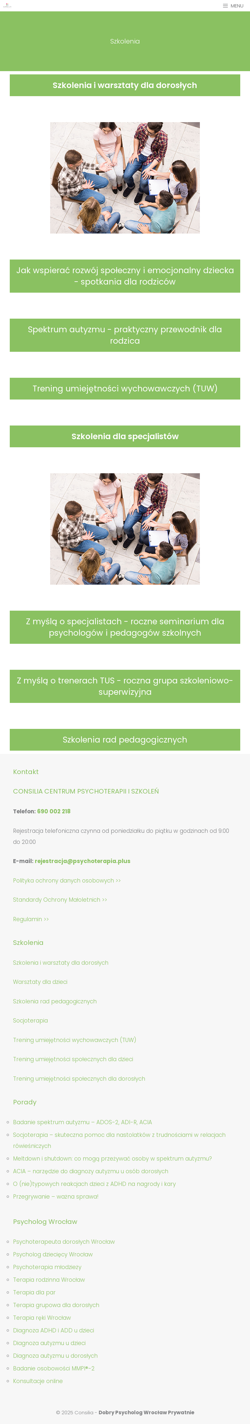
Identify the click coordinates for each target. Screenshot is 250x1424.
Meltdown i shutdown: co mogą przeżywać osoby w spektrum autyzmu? (112, 1159)
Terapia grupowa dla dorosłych (56, 1305)
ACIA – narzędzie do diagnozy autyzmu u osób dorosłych (90, 1171)
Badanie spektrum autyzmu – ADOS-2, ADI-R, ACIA (82, 1122)
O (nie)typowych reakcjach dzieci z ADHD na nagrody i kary (94, 1184)
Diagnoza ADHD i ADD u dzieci (53, 1330)
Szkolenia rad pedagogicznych (125, 739)
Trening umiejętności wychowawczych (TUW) (125, 388)
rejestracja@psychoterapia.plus (83, 861)
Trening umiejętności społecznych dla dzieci (73, 1059)
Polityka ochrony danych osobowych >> (67, 880)
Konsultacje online (38, 1381)
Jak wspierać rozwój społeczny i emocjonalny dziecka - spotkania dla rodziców (125, 276)
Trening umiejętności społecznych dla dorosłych (79, 1079)
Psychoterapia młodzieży (47, 1267)
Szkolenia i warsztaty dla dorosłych (125, 85)
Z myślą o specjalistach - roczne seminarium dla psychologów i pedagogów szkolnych (125, 627)
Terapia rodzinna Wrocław (49, 1280)
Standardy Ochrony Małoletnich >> (60, 900)
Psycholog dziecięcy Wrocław (53, 1254)
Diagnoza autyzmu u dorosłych (55, 1356)
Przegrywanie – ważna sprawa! (56, 1197)
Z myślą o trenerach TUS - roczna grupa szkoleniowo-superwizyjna (125, 686)
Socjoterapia (30, 1020)
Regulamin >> (31, 919)
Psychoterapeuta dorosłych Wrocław (64, 1242)
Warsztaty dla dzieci (40, 982)
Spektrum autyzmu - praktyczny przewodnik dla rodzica (125, 335)
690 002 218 (54, 811)
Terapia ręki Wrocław (42, 1318)
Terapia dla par (34, 1292)
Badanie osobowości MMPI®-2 (54, 1368)
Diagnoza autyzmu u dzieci (49, 1343)
